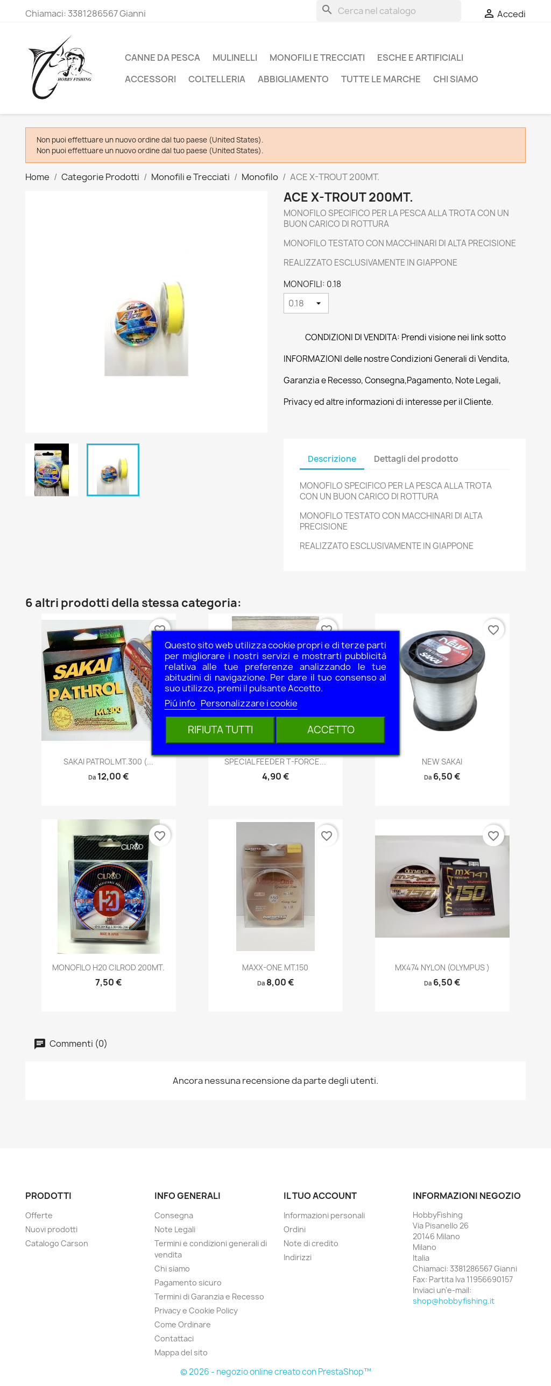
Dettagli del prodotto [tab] (416, 459)
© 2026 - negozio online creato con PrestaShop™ (275, 1371)
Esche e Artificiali (420, 57)
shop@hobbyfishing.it (454, 1301)
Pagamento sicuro (188, 1282)
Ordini (295, 1229)
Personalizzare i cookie (249, 703)
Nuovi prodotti (51, 1229)
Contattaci (174, 1338)
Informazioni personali (324, 1215)
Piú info (181, 703)
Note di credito (311, 1243)
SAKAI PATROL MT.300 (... (108, 761)
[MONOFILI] (306, 303)
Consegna (173, 1215)
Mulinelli (235, 57)
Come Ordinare (182, 1324)
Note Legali (174, 1229)
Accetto (331, 730)
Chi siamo (455, 79)
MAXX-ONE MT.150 (275, 967)
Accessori (150, 79)
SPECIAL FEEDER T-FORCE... (275, 761)
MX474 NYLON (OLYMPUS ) (442, 967)
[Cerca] (388, 11)
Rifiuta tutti (220, 730)
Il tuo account (320, 1196)
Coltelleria (216, 79)
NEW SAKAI (442, 761)
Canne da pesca (162, 57)
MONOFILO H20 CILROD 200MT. (108, 967)
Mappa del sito (181, 1352)
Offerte (39, 1215)
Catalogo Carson (56, 1243)
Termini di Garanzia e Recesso (209, 1296)
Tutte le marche (381, 79)
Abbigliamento (293, 79)
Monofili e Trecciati (317, 57)
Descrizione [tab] (332, 459)
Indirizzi (298, 1257)
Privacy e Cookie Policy (196, 1310)
